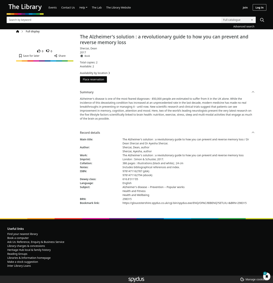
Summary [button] (167, 92)
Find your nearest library (22, 234)
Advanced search (243, 26)
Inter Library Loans (19, 265)
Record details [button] (167, 133)
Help (82, 7)
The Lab (97, 7)
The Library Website (118, 7)
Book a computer (18, 238)
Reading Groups (17, 254)
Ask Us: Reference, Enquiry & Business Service (35, 242)
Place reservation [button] (95, 79)
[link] (40, 51)
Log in (260, 7)
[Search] (262, 20)
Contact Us (68, 7)
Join (245, 7)
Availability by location (95, 73)
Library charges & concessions (26, 246)
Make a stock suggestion (22, 262)
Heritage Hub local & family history (29, 250)
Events (53, 7)
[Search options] (238, 20)
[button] (29, 56)
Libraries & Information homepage (29, 258)
